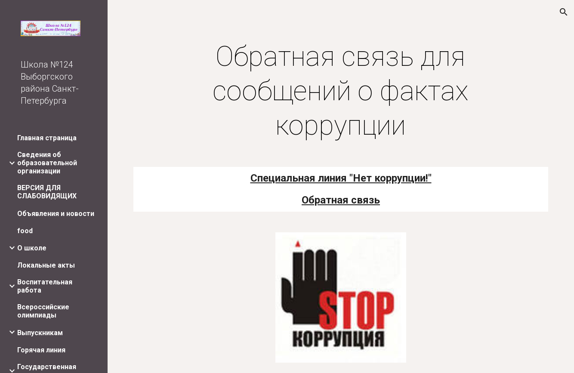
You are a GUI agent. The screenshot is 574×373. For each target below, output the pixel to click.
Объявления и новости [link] (55, 214)
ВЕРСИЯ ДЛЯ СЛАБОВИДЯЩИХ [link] (47, 192)
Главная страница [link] (47, 138)
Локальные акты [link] (46, 265)
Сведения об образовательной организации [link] (47, 163)
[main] (340, 91)
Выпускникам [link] (40, 333)
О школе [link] (31, 248)
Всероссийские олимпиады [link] (43, 311)
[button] (563, 12)
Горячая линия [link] (41, 350)
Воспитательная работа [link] (44, 286)
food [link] (25, 231)
